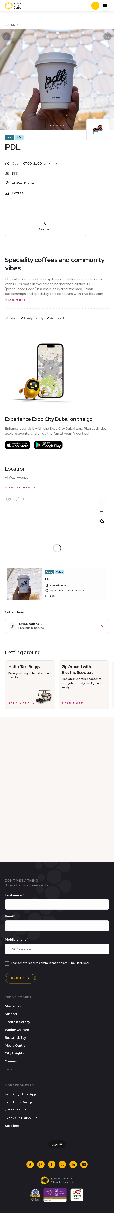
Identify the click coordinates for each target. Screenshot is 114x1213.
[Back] (6, 36)
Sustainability (15, 1038)
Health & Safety (17, 1022)
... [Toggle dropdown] (6, 25)
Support (11, 1014)
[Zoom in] (102, 502)
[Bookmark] (107, 36)
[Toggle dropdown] (14, 25)
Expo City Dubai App (20, 1094)
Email (9, 916)
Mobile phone (15, 939)
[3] (60, 125)
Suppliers (12, 1126)
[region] (57, 548)
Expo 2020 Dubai (21, 1118)
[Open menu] (105, 6)
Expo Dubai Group (18, 1102)
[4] (63, 125)
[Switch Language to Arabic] (57, 1144)
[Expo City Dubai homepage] (13, 6)
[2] (57, 125)
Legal (9, 1069)
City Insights (14, 1053)
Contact (45, 226)
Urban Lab (16, 1110)
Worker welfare (17, 1030)
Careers (11, 1061)
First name (13, 895)
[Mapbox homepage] (15, 499)
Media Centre (15, 1045)
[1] (53, 125)
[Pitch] (102, 521)
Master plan (14, 1006)
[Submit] (20, 978)
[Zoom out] (102, 512)
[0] (50, 125)
